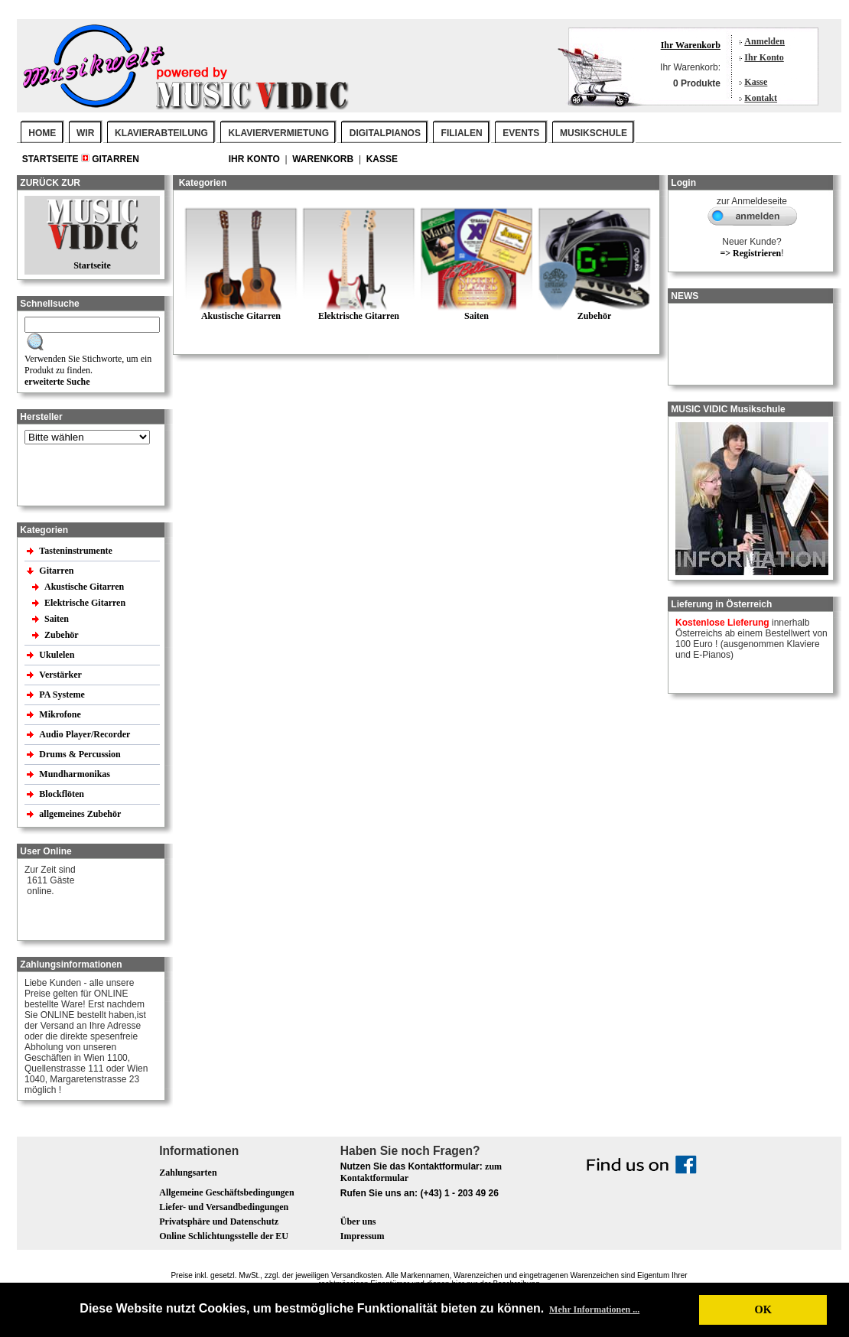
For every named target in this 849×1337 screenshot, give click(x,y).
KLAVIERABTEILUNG (161, 133)
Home (42, 133)
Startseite (51, 159)
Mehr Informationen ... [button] (594, 1309)
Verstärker (61, 674)
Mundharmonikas (74, 774)
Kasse (755, 81)
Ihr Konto (763, 57)
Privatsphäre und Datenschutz (218, 1221)
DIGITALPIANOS (385, 133)
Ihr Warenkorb (691, 45)
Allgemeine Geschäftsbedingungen (226, 1192)
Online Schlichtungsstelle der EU (223, 1236)
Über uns (358, 1221)
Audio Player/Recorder (84, 734)
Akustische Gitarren (85, 586)
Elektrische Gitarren (86, 602)
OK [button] (762, 1309)
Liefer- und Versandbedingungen (223, 1207)
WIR (85, 133)
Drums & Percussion (80, 754)
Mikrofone (61, 714)
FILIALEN (462, 133)
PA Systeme (62, 694)
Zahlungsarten (187, 1172)
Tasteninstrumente (77, 550)
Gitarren (115, 159)
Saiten (57, 618)
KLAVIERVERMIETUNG (279, 133)
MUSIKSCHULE (593, 133)
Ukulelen (57, 654)
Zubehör (62, 634)
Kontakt (760, 98)
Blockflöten (62, 794)
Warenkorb (324, 159)
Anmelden (764, 41)
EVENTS (521, 133)
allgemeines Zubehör (81, 813)
